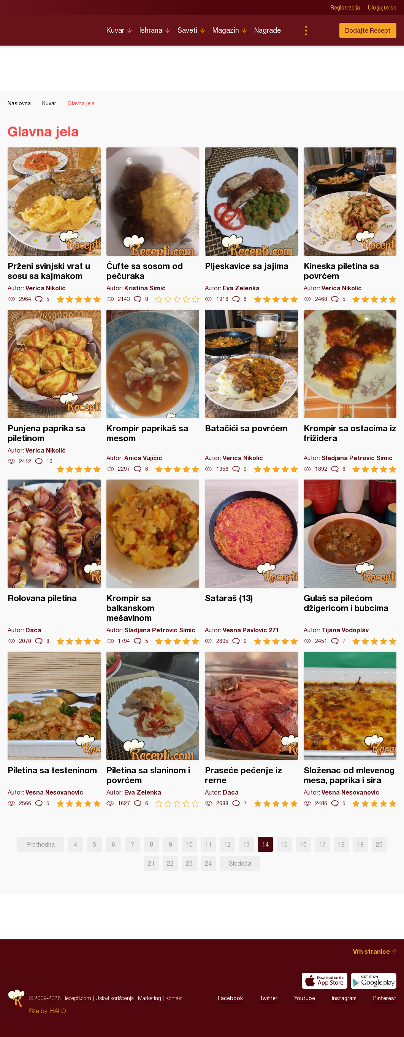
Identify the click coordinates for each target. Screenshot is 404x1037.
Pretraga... (321, 30)
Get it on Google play (373, 981)
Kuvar (115, 30)
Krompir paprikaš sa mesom (153, 391)
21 (151, 863)
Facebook (230, 998)
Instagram (344, 998)
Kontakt (174, 998)
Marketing (149, 998)
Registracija (345, 8)
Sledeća (240, 863)
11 (208, 844)
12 (227, 844)
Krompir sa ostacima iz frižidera (350, 391)
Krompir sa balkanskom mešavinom (153, 562)
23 (189, 863)
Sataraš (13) (251, 562)
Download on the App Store (324, 981)
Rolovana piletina (54, 562)
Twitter (268, 998)
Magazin (225, 30)
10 (189, 844)
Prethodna (40, 844)
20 (379, 844)
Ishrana (150, 30)
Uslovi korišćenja (114, 998)
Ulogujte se (382, 8)
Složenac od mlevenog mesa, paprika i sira (350, 729)
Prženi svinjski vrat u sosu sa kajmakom (54, 225)
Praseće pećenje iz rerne (251, 729)
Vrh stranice (371, 951)
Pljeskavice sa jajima (251, 225)
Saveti (187, 30)
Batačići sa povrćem (251, 391)
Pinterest (384, 998)
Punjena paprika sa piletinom (54, 391)
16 (303, 844)
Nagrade (267, 30)
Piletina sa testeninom (54, 729)
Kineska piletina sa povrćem (350, 225)
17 (322, 844)
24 (208, 863)
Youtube (304, 998)
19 (360, 844)
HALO (58, 1010)
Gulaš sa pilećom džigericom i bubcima (350, 562)
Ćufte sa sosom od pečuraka (153, 225)
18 (341, 844)
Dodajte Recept (368, 30)
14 (265, 844)
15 (284, 844)
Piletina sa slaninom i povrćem (153, 729)
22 (170, 863)
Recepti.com (51, 27)
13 (246, 844)
